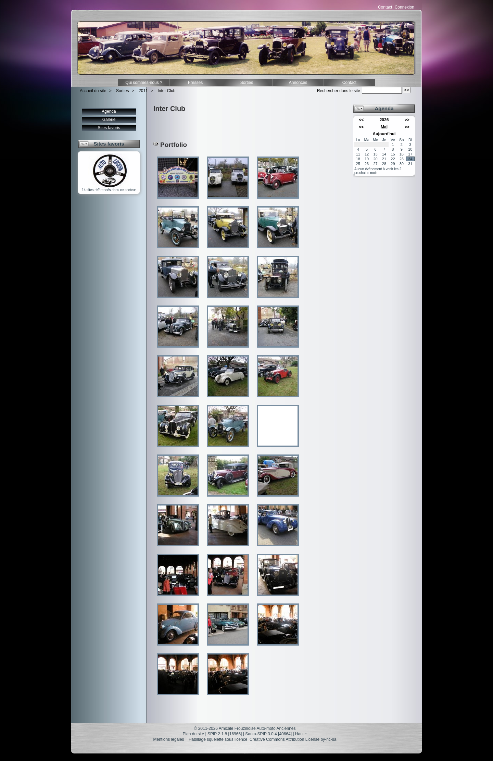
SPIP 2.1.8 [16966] (224, 734)
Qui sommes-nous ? (143, 82)
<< (361, 119)
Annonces (298, 82)
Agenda (109, 111)
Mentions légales (168, 739)
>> (407, 119)
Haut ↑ (301, 734)
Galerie (109, 119)
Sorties (246, 82)
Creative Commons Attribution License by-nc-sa (293, 739)
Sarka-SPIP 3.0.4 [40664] (268, 734)
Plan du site (193, 734)
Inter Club (167, 90)
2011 (143, 90)
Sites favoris (109, 127)
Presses (195, 82)
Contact (385, 7)
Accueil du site (93, 90)
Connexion (404, 7)
